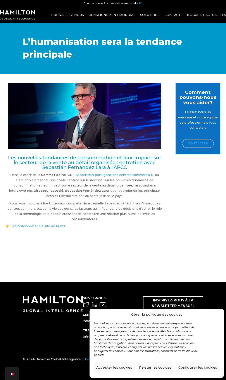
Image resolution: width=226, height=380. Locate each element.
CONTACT (172, 15)
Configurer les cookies (197, 367)
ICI (141, 3)
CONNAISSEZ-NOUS (67, 15)
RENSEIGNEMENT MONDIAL (112, 15)
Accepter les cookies (114, 367)
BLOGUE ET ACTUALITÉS (205, 15)
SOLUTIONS (150, 15)
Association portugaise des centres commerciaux (115, 175)
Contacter (198, 143)
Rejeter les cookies (155, 367)
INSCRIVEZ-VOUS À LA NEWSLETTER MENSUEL (173, 302)
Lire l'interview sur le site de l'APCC (38, 226)
